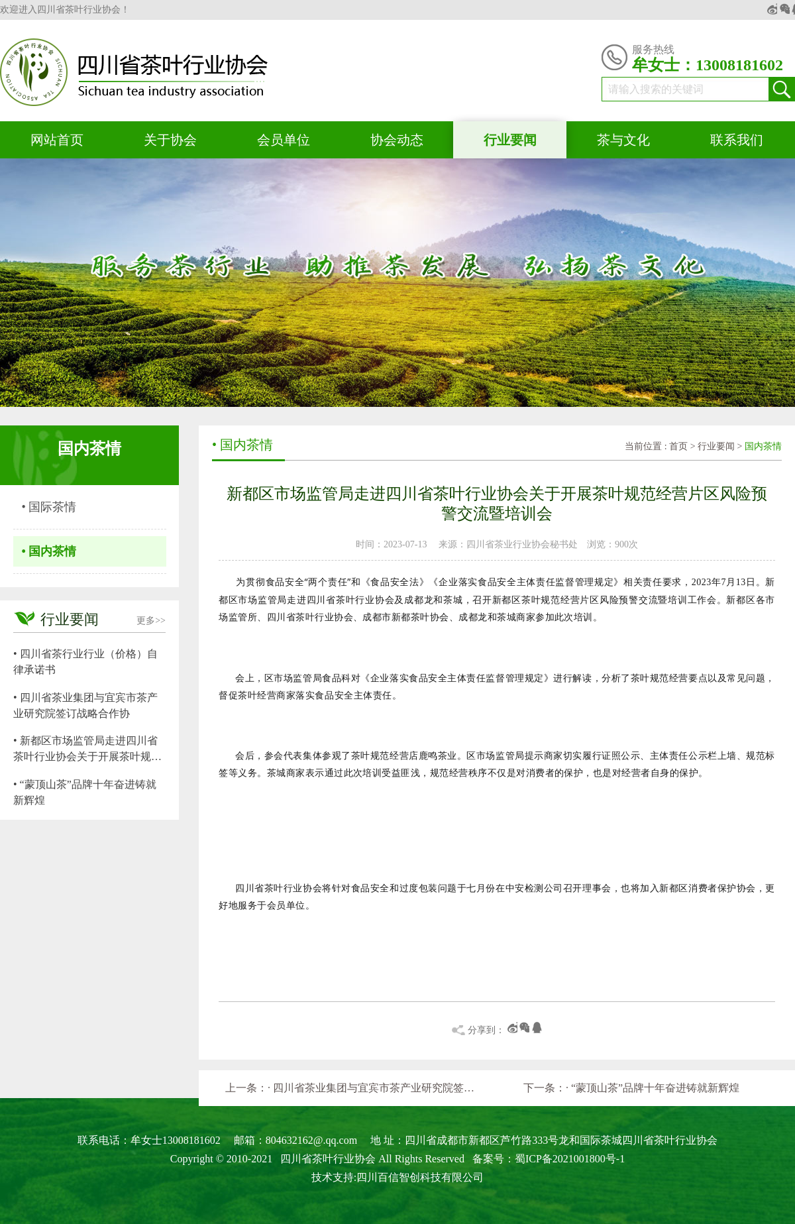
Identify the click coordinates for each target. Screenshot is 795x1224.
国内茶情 (763, 446)
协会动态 (396, 140)
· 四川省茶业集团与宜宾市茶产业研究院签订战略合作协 (374, 1087)
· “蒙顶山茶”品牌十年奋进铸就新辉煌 (652, 1087)
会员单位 (283, 140)
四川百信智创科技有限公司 (420, 1177)
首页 (678, 446)
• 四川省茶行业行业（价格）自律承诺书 (85, 661)
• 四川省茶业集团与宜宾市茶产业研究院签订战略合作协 (85, 705)
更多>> (151, 621)
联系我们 (736, 140)
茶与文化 (623, 140)
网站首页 (56, 140)
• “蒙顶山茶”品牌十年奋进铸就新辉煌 (84, 792)
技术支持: (333, 1177)
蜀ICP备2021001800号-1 (570, 1158)
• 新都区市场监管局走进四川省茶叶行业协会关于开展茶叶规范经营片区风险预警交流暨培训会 (87, 750)
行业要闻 (510, 140)
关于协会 (170, 140)
